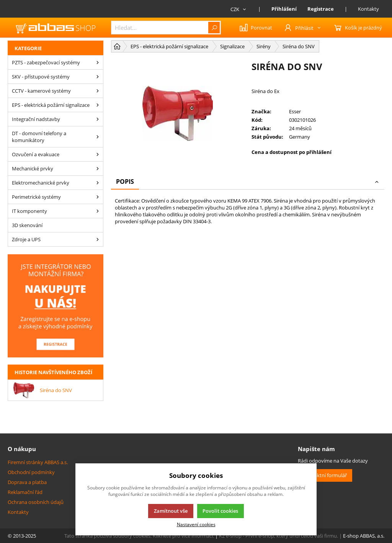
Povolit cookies (220, 510)
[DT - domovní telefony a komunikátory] (97, 136)
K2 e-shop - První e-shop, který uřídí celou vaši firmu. (278, 535)
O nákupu (22, 449)
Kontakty (368, 8)
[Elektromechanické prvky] (97, 182)
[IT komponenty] (97, 211)
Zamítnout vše (171, 510)
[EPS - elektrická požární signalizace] (97, 105)
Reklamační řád (25, 492)
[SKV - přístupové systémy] (97, 76)
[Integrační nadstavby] (97, 119)
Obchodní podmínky (31, 472)
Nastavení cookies (196, 524)
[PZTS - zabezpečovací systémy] (97, 62)
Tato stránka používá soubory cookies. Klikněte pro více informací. (139, 535)
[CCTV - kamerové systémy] (97, 90)
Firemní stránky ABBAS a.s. (38, 462)
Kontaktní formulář (325, 475)
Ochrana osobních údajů (36, 502)
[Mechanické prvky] (97, 168)
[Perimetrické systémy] (97, 197)
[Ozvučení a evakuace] (97, 154)
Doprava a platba (27, 482)
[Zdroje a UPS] (97, 239)
